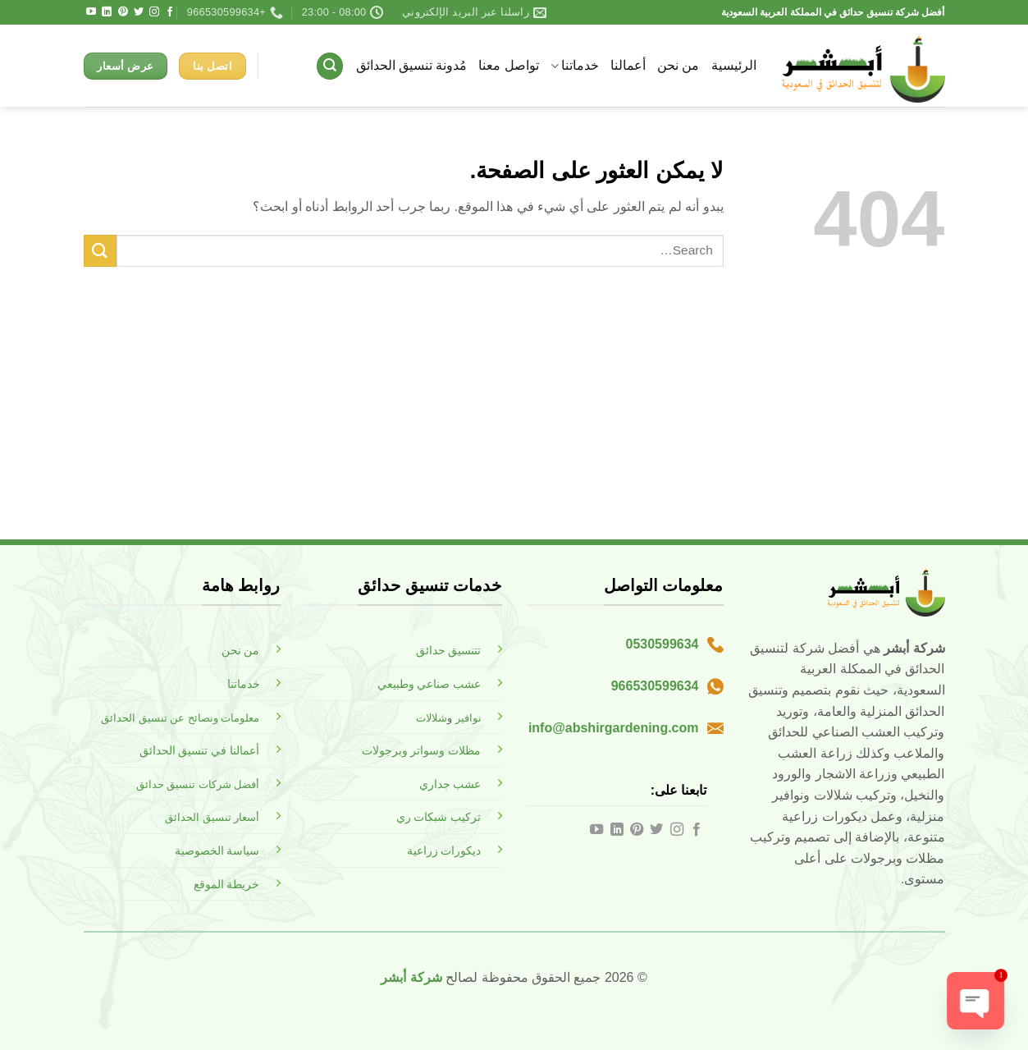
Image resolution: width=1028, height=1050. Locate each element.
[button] (330, 66)
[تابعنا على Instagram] (154, 12)
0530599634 (662, 644)
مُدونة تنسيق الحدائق (412, 65)
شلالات (431, 718)
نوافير (468, 718)
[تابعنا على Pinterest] (123, 12)
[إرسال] (100, 251)
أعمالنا (628, 65)
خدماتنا (575, 66)
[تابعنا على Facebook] (170, 12)
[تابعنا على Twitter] (139, 12)
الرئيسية (733, 65)
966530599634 (655, 686)
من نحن (678, 65)
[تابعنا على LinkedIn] (107, 12)
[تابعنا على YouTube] (91, 12)
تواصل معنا (508, 65)
